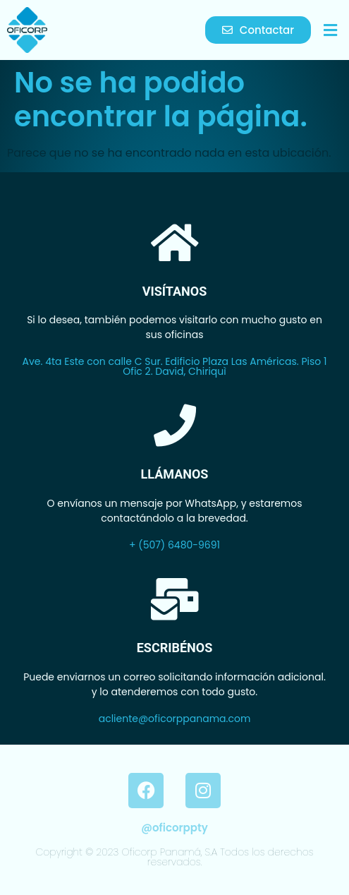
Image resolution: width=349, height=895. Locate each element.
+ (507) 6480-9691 (174, 545)
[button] (330, 30)
